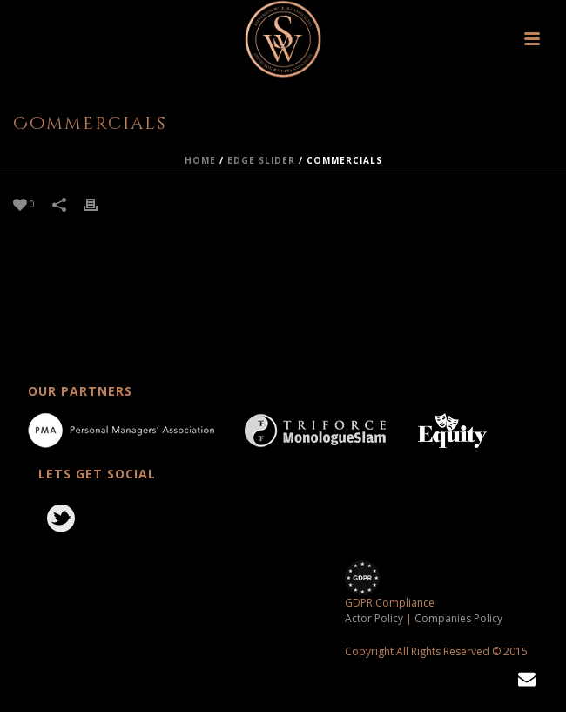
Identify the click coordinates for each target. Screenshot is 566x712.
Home (200, 160)
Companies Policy (458, 618)
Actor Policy (374, 618)
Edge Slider (261, 160)
